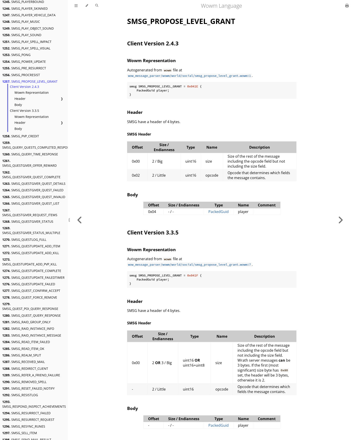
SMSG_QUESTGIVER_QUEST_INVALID (33, 197)
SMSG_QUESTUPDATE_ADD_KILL (30, 253)
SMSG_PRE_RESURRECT (24, 68)
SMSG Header (139, 134)
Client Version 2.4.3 (24, 86)
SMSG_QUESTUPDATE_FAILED (28, 284)
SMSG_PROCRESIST (21, 75)
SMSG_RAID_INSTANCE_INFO (28, 328)
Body (18, 105)
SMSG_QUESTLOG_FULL (24, 239)
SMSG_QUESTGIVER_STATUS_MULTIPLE (31, 230)
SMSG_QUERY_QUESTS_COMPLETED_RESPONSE (37, 145)
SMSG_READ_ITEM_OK (23, 348)
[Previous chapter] (80, 220)
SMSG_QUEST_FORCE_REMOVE (29, 297)
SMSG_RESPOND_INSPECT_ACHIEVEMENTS (34, 404)
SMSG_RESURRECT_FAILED (26, 413)
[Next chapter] (340, 220)
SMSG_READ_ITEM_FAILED (26, 342)
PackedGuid (218, 211)
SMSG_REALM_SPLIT (21, 355)
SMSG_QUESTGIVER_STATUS (27, 221)
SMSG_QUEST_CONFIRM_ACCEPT (31, 290)
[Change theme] (87, 5)
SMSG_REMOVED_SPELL (24, 382)
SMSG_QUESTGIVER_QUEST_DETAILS (33, 183)
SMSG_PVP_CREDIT (20, 136)
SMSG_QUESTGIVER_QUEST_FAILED (32, 190)
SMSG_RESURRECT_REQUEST (28, 419)
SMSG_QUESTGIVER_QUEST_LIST (30, 203)
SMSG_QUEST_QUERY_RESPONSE (31, 315)
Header (20, 98)
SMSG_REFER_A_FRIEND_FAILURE (31, 375)
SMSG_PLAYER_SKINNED (25, 8)
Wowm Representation (31, 92)
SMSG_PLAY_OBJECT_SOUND (28, 28)
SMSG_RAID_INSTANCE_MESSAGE (31, 335)
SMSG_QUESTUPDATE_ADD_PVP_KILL (29, 261)
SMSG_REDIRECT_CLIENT (25, 368)
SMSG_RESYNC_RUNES (23, 426)
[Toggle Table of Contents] (76, 5)
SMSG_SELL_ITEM (19, 433)
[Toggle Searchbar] (97, 5)
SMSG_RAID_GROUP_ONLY (26, 322)
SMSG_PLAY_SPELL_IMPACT (26, 42)
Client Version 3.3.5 (24, 110)
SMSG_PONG (16, 55)
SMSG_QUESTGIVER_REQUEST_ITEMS (29, 212)
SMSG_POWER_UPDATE (24, 61)
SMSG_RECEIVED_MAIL (23, 362)
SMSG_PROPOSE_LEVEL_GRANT (30, 81)
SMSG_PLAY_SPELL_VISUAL (26, 48)
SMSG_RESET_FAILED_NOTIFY (28, 388)
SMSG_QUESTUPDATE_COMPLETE (31, 271)
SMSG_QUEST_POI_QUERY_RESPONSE (30, 306)
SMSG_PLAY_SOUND (21, 35)
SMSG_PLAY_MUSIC (21, 21)
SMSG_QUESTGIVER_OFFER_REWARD (29, 163)
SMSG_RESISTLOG (20, 395)
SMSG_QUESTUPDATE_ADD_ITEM (31, 246)
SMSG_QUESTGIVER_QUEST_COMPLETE (31, 174)
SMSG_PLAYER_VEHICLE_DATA (29, 15)
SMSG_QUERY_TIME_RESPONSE (30, 154)
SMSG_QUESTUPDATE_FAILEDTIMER (33, 277)
